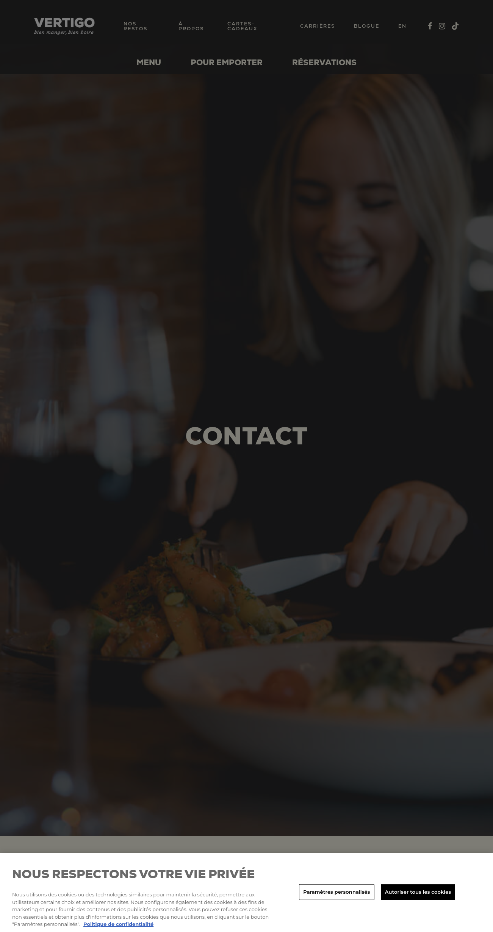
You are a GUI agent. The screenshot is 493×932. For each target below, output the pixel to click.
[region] (246, 892)
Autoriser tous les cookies (418, 892)
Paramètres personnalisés (336, 892)
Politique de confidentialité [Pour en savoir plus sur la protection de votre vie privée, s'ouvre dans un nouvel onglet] (118, 924)
